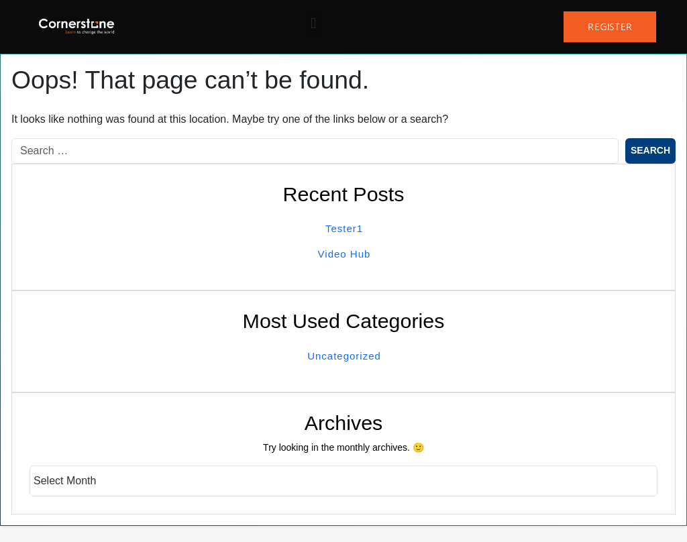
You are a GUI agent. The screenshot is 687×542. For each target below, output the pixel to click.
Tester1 (344, 228)
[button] (313, 24)
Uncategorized (344, 356)
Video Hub (344, 254)
